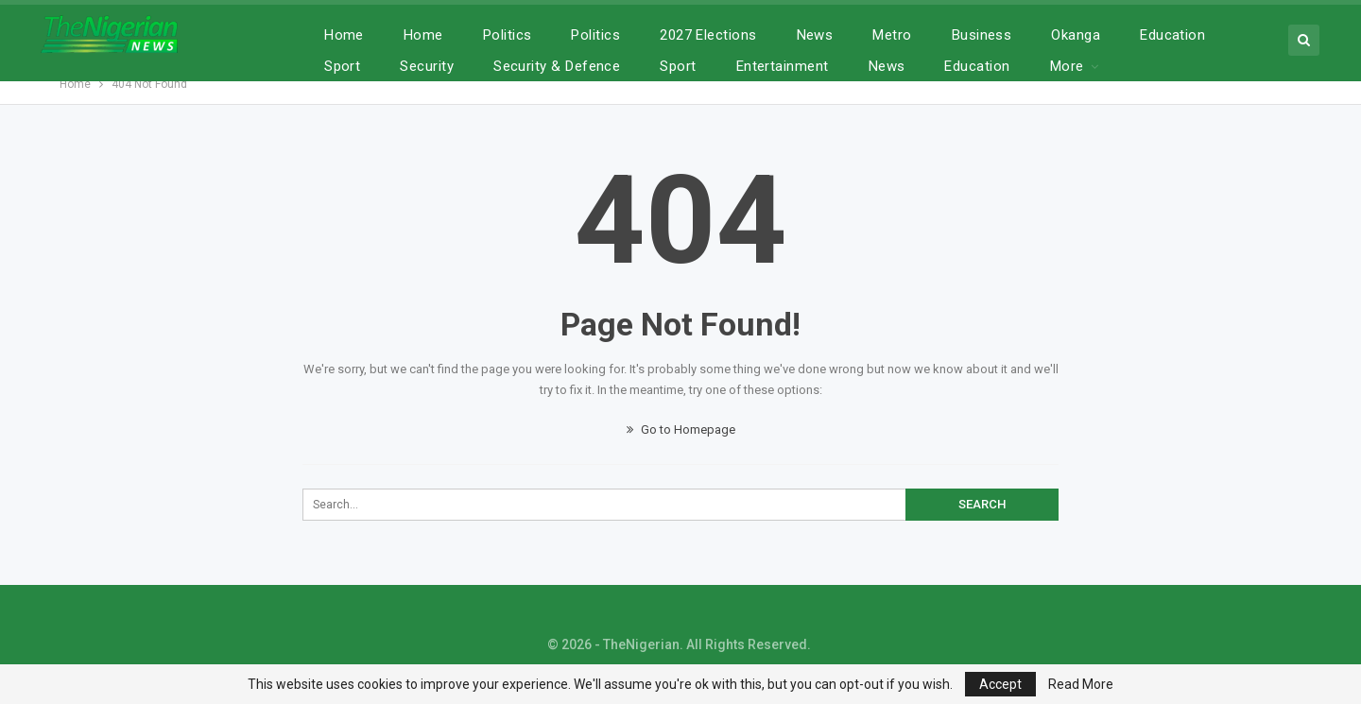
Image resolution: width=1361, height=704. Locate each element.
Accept (1000, 684)
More (1157, 34)
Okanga (1075, 34)
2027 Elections (708, 34)
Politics (507, 34)
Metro (891, 34)
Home (344, 34)
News (815, 34)
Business (982, 34)
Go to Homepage (681, 429)
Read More (1080, 684)
